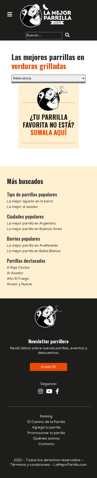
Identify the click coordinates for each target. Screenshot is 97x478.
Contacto (46, 444)
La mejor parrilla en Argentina (31, 224)
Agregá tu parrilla (46, 428)
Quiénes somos (46, 439)
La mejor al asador (22, 207)
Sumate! (48, 367)
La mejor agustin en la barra (30, 202)
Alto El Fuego (18, 279)
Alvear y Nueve (19, 285)
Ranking (46, 417)
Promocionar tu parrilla (46, 433)
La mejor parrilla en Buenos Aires (34, 229)
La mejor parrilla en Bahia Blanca (33, 251)
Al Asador (15, 273)
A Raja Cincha (18, 268)
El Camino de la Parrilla (46, 422)
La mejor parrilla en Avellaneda (32, 246)
